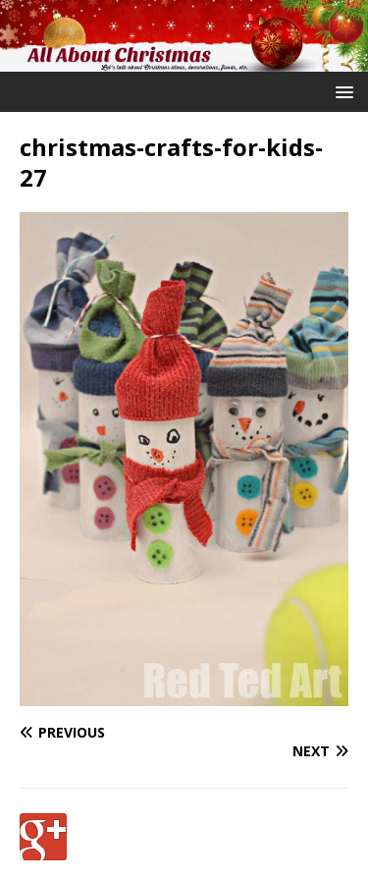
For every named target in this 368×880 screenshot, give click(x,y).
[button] (341, 91)
